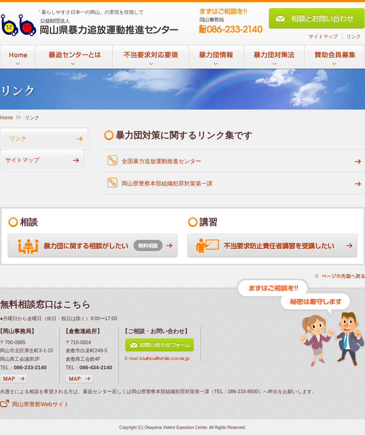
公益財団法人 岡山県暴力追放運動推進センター (89, 25)
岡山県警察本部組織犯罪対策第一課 (167, 183)
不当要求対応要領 (150, 59)
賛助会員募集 (334, 59)
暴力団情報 (216, 59)
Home (17, 59)
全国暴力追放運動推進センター (161, 161)
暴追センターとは (73, 59)
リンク (353, 36)
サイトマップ (323, 36)
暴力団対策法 (274, 59)
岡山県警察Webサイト (40, 404)
